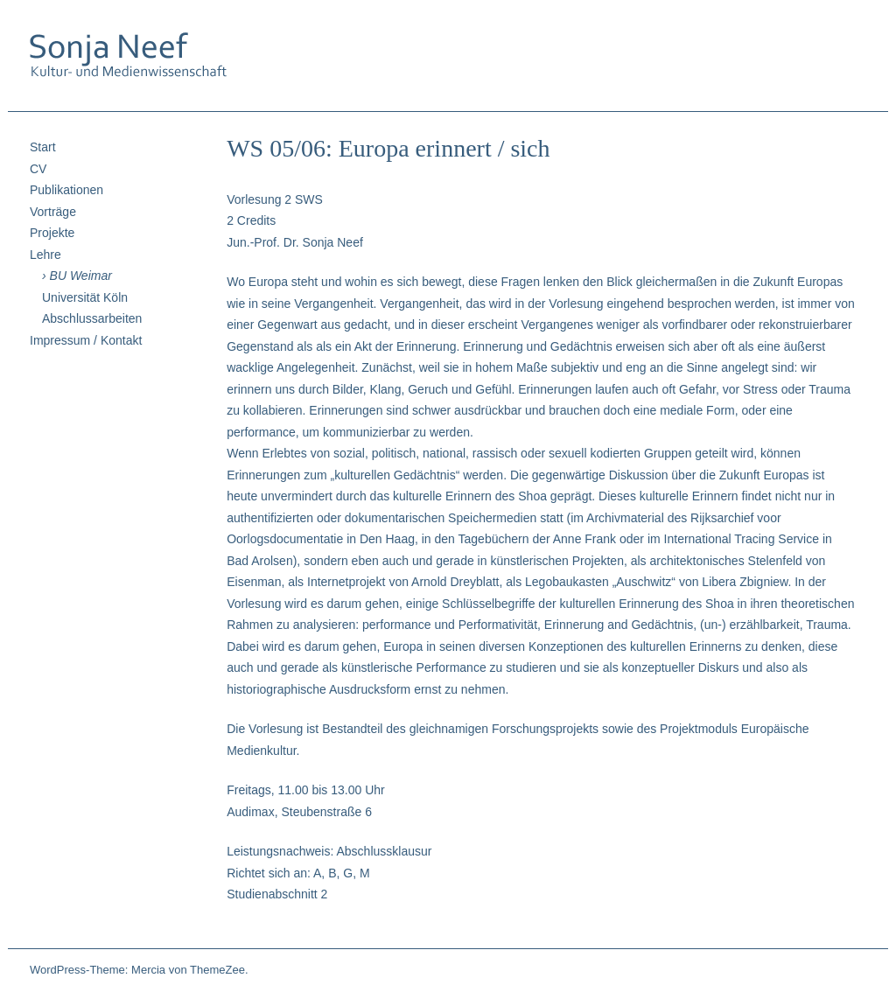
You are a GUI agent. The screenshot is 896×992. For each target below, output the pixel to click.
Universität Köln (85, 297)
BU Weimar (81, 276)
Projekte (52, 233)
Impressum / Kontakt (86, 340)
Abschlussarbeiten (92, 318)
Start (43, 147)
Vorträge (53, 212)
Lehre (45, 255)
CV (38, 169)
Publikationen (66, 190)
